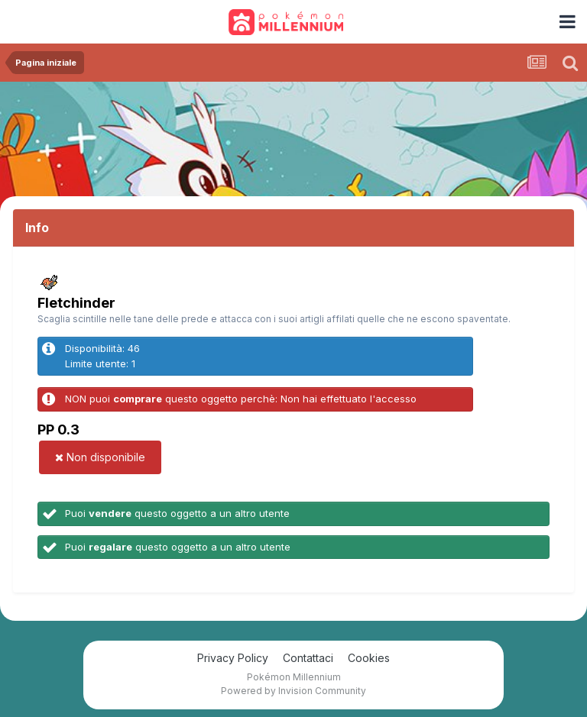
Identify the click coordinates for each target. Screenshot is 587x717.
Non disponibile (100, 457)
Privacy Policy (232, 657)
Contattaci (308, 657)
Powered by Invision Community (293, 690)
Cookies (369, 657)
